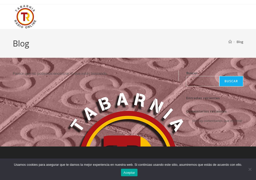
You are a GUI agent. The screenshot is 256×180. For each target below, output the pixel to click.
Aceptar (129, 172)
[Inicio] (230, 42)
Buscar (191, 73)
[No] (249, 169)
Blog (239, 42)
